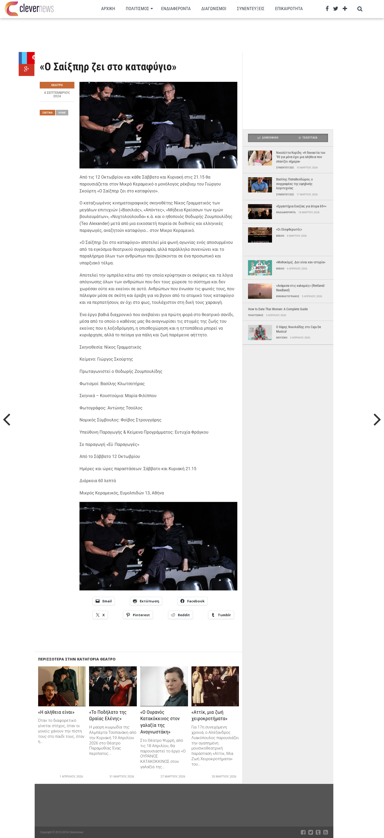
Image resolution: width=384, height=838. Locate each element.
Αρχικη (108, 8)
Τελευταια (308, 137)
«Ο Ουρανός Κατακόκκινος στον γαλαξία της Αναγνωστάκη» (160, 722)
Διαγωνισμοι (213, 8)
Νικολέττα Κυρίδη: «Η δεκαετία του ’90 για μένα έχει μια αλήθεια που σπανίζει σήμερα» (300, 157)
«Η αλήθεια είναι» (56, 712)
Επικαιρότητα (289, 8)
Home (62, 112)
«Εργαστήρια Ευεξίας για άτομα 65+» (301, 206)
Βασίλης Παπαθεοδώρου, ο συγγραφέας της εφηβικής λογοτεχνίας (294, 183)
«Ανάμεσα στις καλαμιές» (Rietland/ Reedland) (300, 288)
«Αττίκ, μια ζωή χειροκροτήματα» (209, 715)
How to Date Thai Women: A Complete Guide (278, 309)
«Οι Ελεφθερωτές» (289, 229)
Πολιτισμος (137, 8)
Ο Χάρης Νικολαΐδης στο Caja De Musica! (298, 329)
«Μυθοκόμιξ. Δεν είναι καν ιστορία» (300, 262)
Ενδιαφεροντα (176, 8)
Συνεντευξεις (251, 8)
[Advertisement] (176, 35)
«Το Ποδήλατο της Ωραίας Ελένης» (108, 715)
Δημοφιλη (268, 137)
